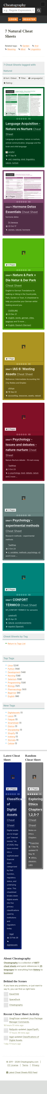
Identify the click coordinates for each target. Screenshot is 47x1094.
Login (13, 19)
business (8, 973)
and (9, 159)
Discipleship (13, 730)
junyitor (11, 152)
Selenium (12, 679)
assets (31, 396)
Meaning (11, 49)
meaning (16, 159)
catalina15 (12, 615)
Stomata (12, 740)
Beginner (12, 693)
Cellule (11, 743)
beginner (9, 321)
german (25, 318)
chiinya (11, 388)
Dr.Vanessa (13, 222)
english (11, 318)
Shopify (11, 733)
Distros (11, 726)
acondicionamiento (23, 623)
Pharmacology (14, 689)
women (11, 230)
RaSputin (13, 1029)
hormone (26, 230)
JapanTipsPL (33, 1029)
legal (12, 934)
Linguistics (36, 49)
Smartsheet (13, 723)
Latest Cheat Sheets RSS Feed (21, 1072)
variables (14, 552)
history (36, 969)
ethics (33, 858)
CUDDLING (13, 311)
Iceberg (11, 736)
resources (23, 396)
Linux (10, 665)
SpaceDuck (14, 999)
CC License (12, 1065)
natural (18, 230)
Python (11, 669)
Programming (14, 682)
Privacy (35, 1065)
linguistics (30, 159)
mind (23, 159)
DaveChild (14, 994)
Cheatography (11, 962)
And (36, 46)
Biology (11, 686)
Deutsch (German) (23, 325)
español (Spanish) (16, 626)
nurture (15, 163)
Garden (25, 46)
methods (22, 552)
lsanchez (35, 843)
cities (31, 318)
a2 (39, 552)
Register (29, 19)
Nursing (11, 675)
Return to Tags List (16, 643)
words (18, 318)
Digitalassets (14, 712)
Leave (10, 716)
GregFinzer (14, 1018)
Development (14, 672)
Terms (25, 1065)
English (11, 325)
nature (8, 163)
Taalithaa (12, 466)
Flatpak (11, 719)
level (23, 473)
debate (29, 473)
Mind (23, 49)
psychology (15, 473)
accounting (13, 396)
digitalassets (12, 945)
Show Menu (43, 4)
